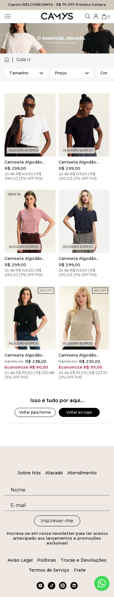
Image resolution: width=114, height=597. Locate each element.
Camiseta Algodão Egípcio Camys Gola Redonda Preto (79, 162)
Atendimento (82, 473)
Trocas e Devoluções (83, 560)
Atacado (54, 473)
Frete (80, 570)
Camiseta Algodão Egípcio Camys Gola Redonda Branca (25, 162)
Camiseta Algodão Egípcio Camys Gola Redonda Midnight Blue (83, 258)
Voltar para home (35, 412)
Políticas (46, 560)
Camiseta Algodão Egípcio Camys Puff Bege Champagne (78, 355)
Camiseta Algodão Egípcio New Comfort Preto (27, 355)
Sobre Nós (29, 473)
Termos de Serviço (49, 570)
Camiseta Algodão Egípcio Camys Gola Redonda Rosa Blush (26, 258)
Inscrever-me (57, 521)
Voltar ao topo (79, 412)
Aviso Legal (20, 560)
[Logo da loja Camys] (57, 16)
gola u (23, 59)
